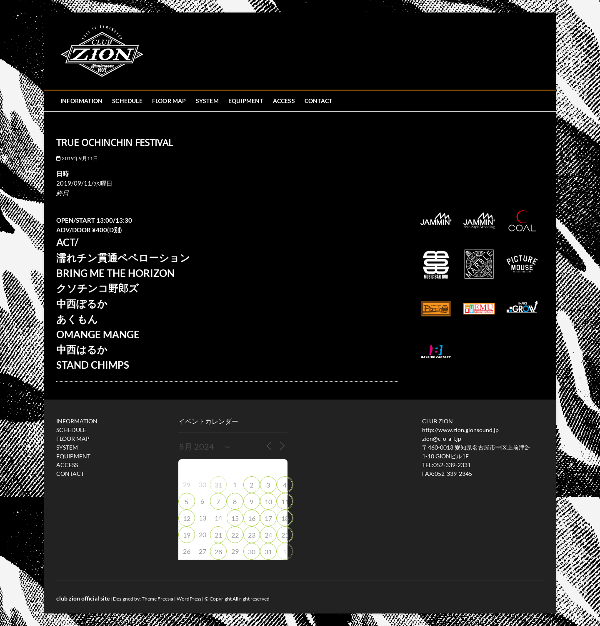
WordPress (189, 599)
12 (186, 518)
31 (218, 485)
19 (186, 535)
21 (218, 535)
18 (285, 518)
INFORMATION (81, 100)
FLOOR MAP (169, 100)
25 (285, 535)
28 (218, 552)
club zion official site (83, 598)
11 (285, 501)
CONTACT (318, 100)
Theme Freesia (157, 599)
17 (268, 518)
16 (251, 518)
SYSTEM (207, 100)
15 (235, 518)
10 (268, 501)
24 (268, 535)
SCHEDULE (127, 100)
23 (251, 535)
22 (235, 535)
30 (251, 552)
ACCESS (284, 100)
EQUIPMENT (245, 100)
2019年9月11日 (77, 158)
